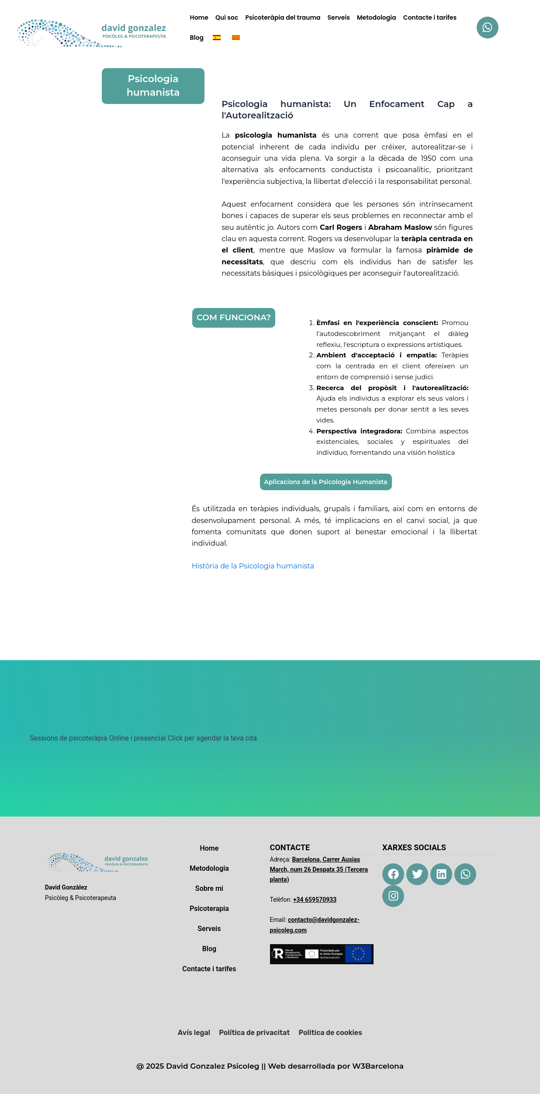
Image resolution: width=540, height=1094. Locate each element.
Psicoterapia (209, 908)
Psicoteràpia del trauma (282, 17)
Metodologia (376, 17)
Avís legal (194, 1032)
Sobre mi (209, 888)
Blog (197, 37)
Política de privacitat (254, 1032)
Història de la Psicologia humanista (253, 566)
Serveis (339, 17)
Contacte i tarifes (430, 17)
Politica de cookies (330, 1032)
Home (199, 17)
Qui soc (227, 17)
